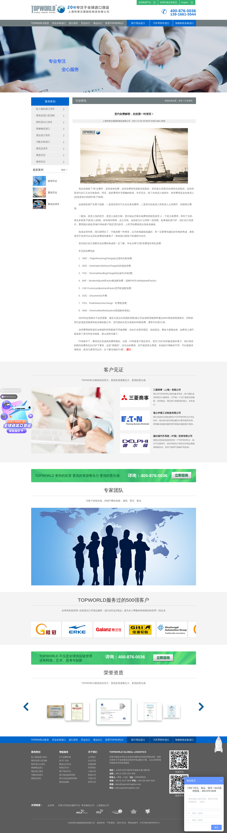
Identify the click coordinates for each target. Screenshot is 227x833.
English (184, 2)
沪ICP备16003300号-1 (150, 823)
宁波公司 (92, 778)
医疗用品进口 (138, 23)
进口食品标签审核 (67, 775)
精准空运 (52, 181)
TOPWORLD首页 (40, 23)
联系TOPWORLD (114, 23)
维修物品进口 (37, 767)
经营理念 (92, 767)
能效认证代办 (65, 764)
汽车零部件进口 (161, 23)
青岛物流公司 (87, 805)
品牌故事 (92, 764)
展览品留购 (64, 782)
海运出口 (97, 23)
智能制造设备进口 (184, 23)
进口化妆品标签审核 (68, 778)
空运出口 (85, 23)
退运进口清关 (37, 771)
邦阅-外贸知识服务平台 (69, 805)
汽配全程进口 (37, 775)
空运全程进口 (59, 23)
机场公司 (92, 775)
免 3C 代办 (64, 760)
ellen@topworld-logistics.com (128, 784)
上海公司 (92, 771)
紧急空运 (52, 192)
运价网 (51, 805)
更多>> (64, 170)
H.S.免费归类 (65, 757)
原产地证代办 (65, 771)
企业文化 (92, 760)
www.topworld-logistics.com (127, 788)
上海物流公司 (102, 805)
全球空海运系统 (167, 2)
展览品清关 (53, 204)
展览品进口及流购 (39, 760)
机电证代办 (64, 767)
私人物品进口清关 (39, 757)
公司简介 (92, 757)
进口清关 (73, 23)
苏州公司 (92, 782)
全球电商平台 (144, 2)
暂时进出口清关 (38, 764)
